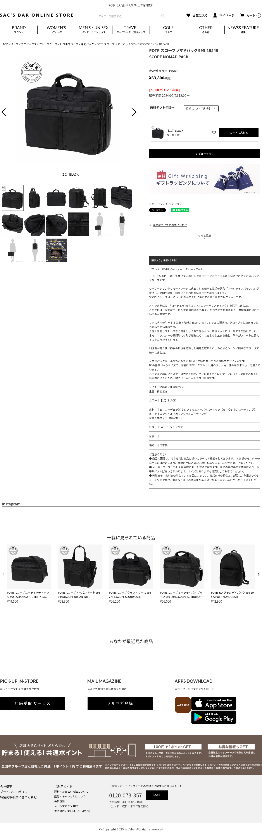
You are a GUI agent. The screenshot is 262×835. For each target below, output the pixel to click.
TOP (5, 44)
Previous (7, 112)
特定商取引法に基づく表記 (18, 797)
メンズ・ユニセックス (23, 44)
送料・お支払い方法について (71, 791)
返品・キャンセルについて (70, 796)
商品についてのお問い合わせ (170, 225)
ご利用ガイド (63, 786)
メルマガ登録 (120, 703)
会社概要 (6, 786)
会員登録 (59, 801)
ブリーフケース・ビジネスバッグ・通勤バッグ (66, 44)
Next (131, 112)
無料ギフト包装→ (162, 107)
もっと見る (204, 235)
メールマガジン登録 (66, 806)
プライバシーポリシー (15, 792)
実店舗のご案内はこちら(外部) (72, 811)
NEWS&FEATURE (243, 30)
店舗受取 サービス (33, 703)
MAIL (157, 795)
